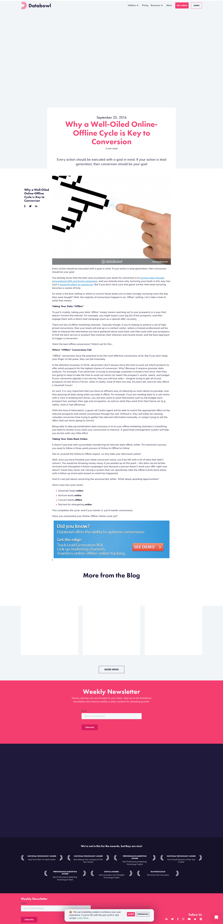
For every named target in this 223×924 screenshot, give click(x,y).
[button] (216, 917)
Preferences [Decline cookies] (142, 914)
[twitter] (30, 206)
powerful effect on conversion (76, 284)
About (169, 5)
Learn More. (83, 918)
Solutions (132, 5)
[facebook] (24, 206)
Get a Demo (182, 5)
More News (111, 669)
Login (196, 5)
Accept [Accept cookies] (131, 914)
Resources (155, 5)
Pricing (145, 5)
